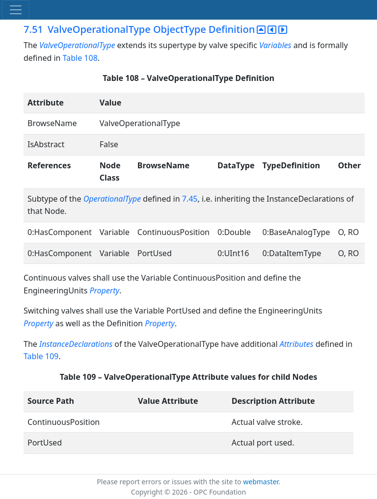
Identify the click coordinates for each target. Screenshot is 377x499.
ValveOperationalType (77, 45)
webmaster (260, 481)
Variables (275, 45)
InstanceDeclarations (75, 344)
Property (104, 290)
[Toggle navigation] (15, 10)
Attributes (297, 344)
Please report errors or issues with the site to (170, 481)
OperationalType (112, 198)
